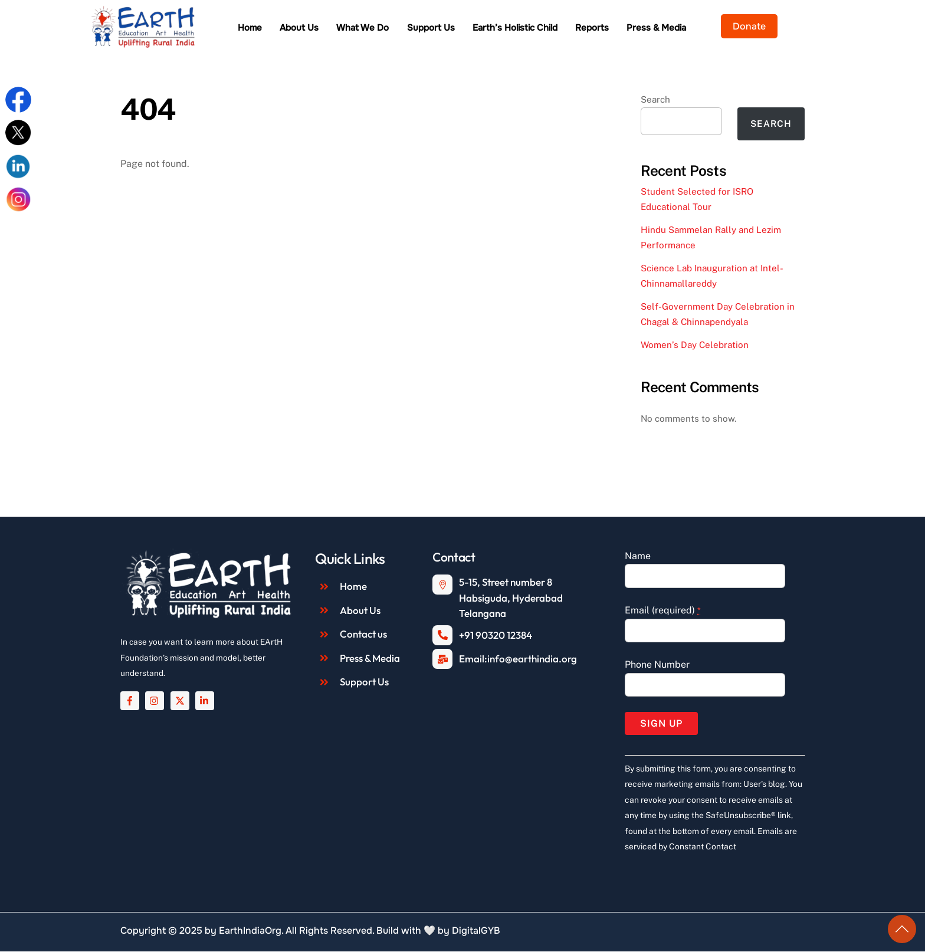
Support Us (463, 28)
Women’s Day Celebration (695, 345)
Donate (781, 26)
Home (282, 28)
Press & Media (689, 28)
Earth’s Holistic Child (547, 28)
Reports (625, 28)
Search (655, 100)
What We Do (395, 28)
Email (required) (663, 610)
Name (638, 556)
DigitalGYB (476, 931)
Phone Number (657, 665)
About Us (332, 28)
